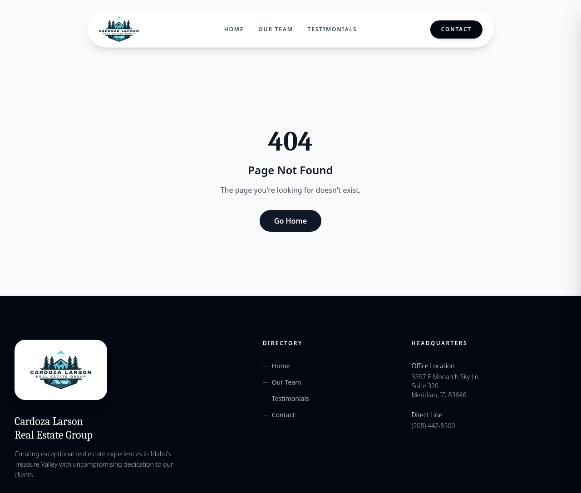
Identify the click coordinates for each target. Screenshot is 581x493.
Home (234, 29)
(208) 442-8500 (433, 425)
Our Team (275, 29)
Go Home (290, 221)
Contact (456, 29)
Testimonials (332, 29)
